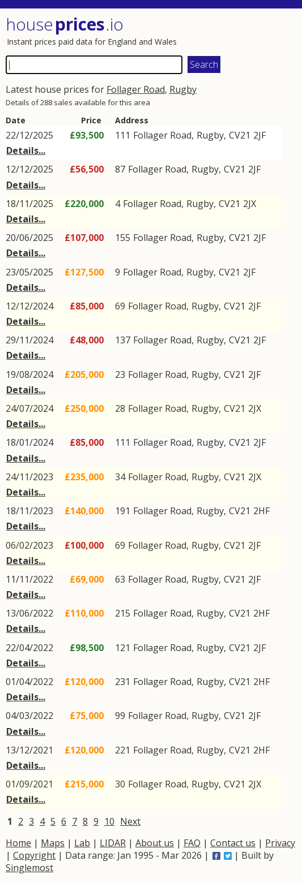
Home (18, 843)
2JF (259, 135)
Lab (82, 843)
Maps (53, 843)
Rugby (183, 89)
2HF (261, 511)
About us (154, 843)
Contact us (233, 843)
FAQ (192, 843)
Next (130, 821)
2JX (249, 203)
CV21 (239, 135)
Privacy (280, 843)
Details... (25, 150)
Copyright (34, 855)
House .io (65, 24)
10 (109, 821)
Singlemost (29, 868)
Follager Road (136, 89)
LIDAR (113, 843)
